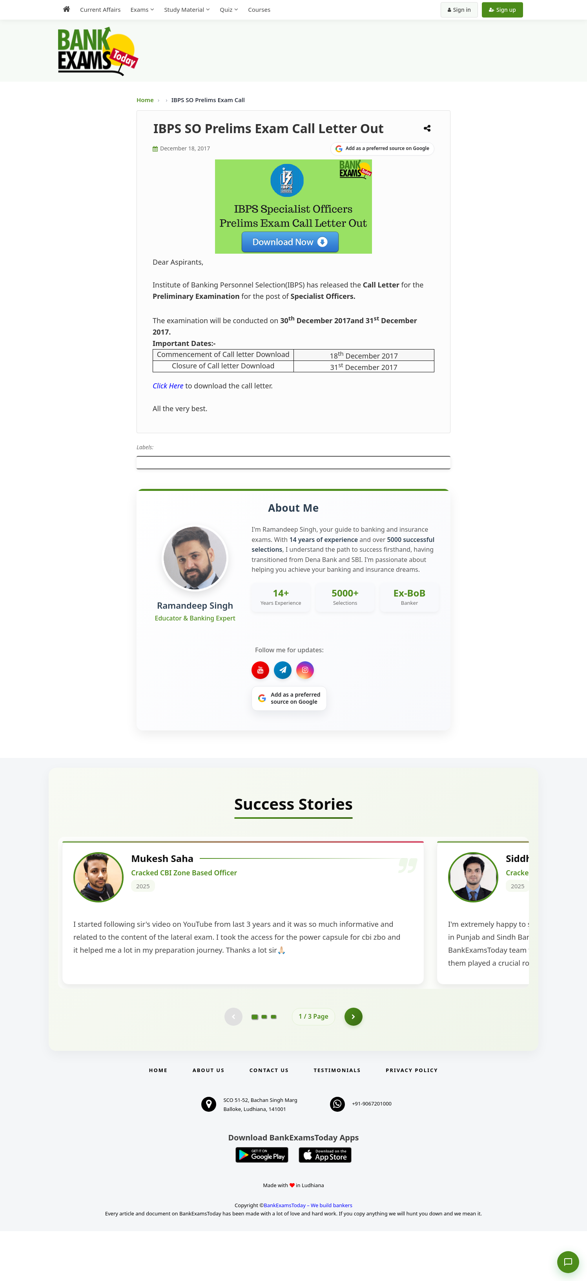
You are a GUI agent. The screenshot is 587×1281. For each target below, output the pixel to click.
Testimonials (337, 1120)
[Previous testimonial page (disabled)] (232, 1066)
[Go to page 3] (273, 1065)
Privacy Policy (412, 1120)
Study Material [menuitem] (184, 9)
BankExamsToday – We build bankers (308, 1255)
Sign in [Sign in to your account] (459, 9)
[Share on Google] (382, 149)
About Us (209, 1120)
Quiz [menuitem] (226, 9)
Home (145, 100)
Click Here (168, 385)
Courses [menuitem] (259, 9)
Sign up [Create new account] (502, 9)
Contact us (269, 1120)
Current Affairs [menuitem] (100, 9)
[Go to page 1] (255, 1066)
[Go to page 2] (264, 1065)
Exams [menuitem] (139, 9)
